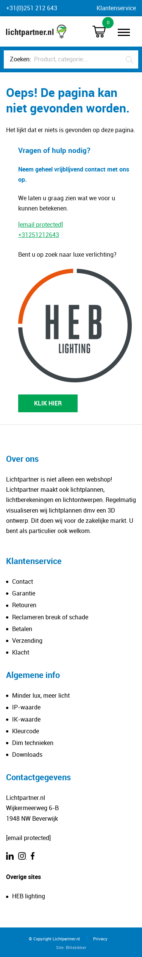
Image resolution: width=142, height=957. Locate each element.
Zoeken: (20, 59)
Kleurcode (25, 731)
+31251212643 (38, 235)
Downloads (27, 754)
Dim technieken (32, 743)
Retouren (24, 605)
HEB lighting (28, 896)
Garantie (23, 593)
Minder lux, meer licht (41, 695)
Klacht (20, 652)
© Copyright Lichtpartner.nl (54, 938)
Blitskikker (76, 947)
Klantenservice (116, 8)
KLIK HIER (48, 403)
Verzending (27, 640)
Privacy (100, 938)
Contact (22, 581)
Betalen (22, 629)
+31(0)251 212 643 (31, 8)
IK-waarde (26, 719)
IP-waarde (26, 707)
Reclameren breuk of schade (50, 617)
